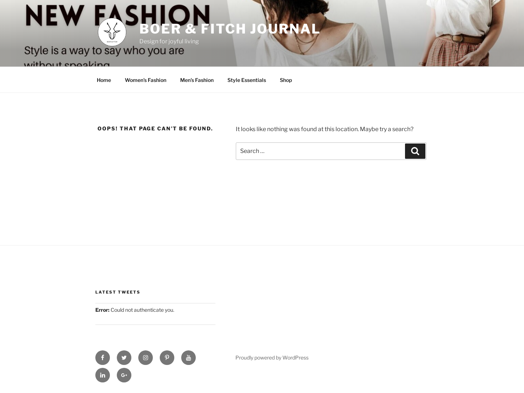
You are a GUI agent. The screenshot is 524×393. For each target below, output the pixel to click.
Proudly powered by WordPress (272, 357)
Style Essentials (246, 80)
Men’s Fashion (197, 80)
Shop (286, 80)
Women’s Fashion (145, 80)
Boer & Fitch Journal (230, 29)
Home (104, 80)
